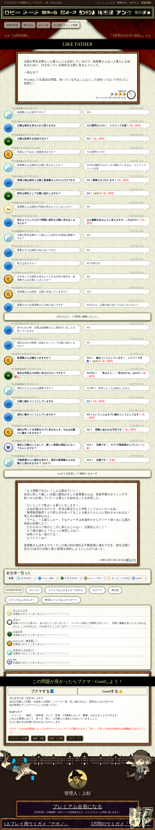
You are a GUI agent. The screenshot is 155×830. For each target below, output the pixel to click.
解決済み (28, 25)
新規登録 (146, 2)
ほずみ (19, 108)
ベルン (19, 121)
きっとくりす (22, 202)
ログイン (134, 2)
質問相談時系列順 (13, 590)
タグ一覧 (43, 25)
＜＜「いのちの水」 (17, 35)
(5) (88, 220)
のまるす (20, 134)
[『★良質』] (29, 640)
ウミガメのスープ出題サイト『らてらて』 (24, 2)
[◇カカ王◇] (27, 650)
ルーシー (20, 148)
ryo (19, 441)
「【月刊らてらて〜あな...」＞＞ (130, 35)
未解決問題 (12, 25)
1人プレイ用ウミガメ (36, 823)
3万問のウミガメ (121, 823)
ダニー (122, 91)
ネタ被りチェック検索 (66, 25)
